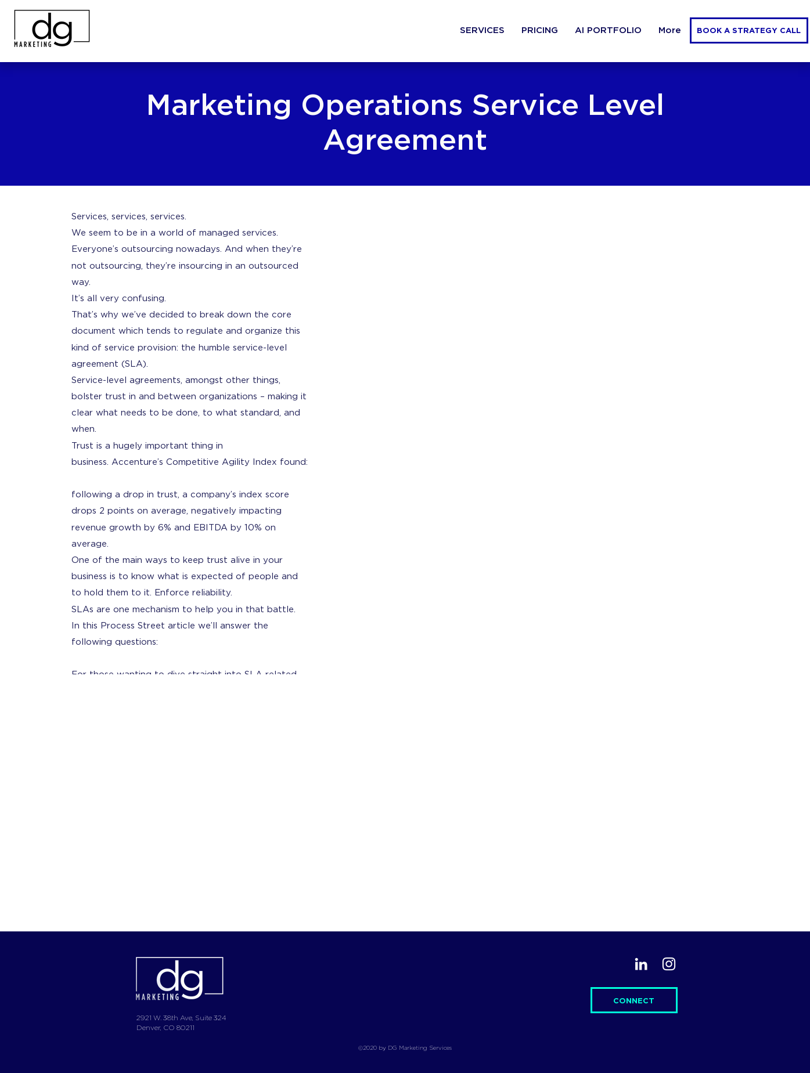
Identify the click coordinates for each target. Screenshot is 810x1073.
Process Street (132, 626)
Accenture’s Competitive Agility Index (194, 462)
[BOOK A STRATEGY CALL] (749, 30)
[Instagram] (669, 964)
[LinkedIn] (641, 964)
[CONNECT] (634, 1000)
